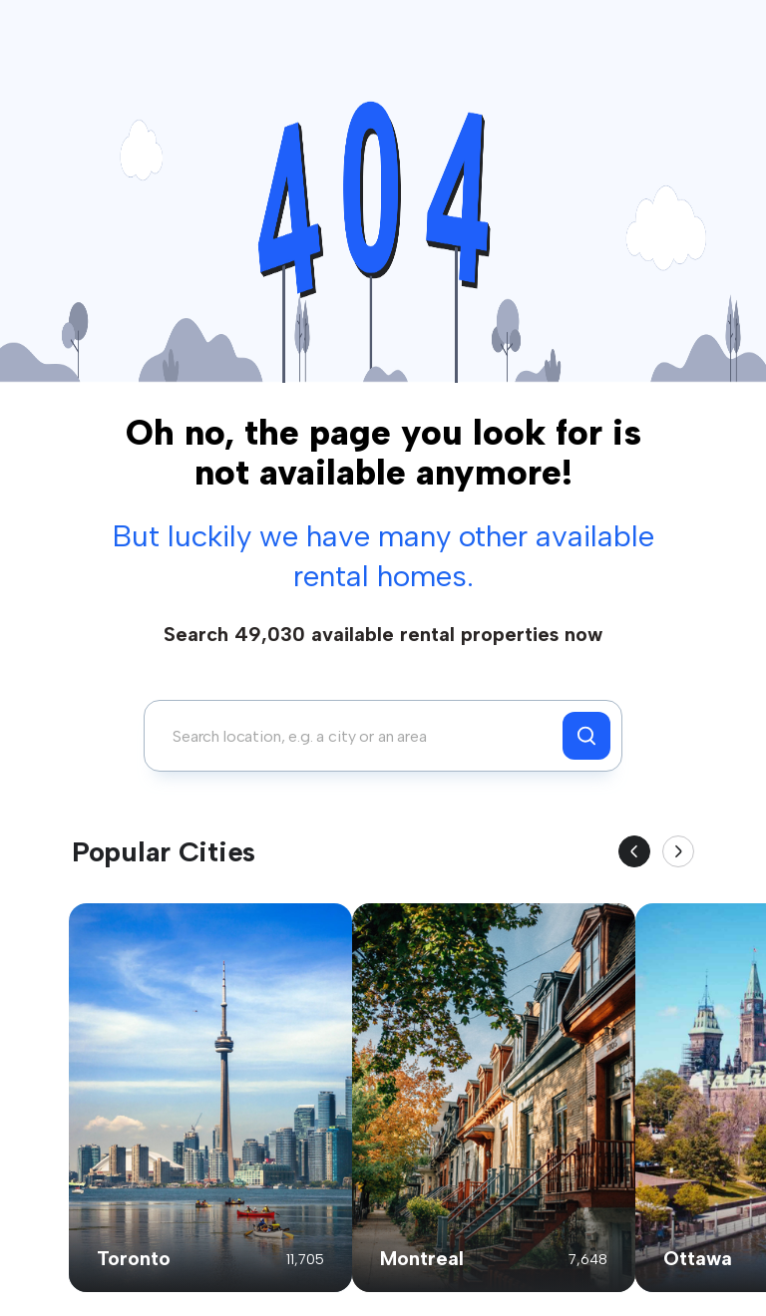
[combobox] (359, 736)
